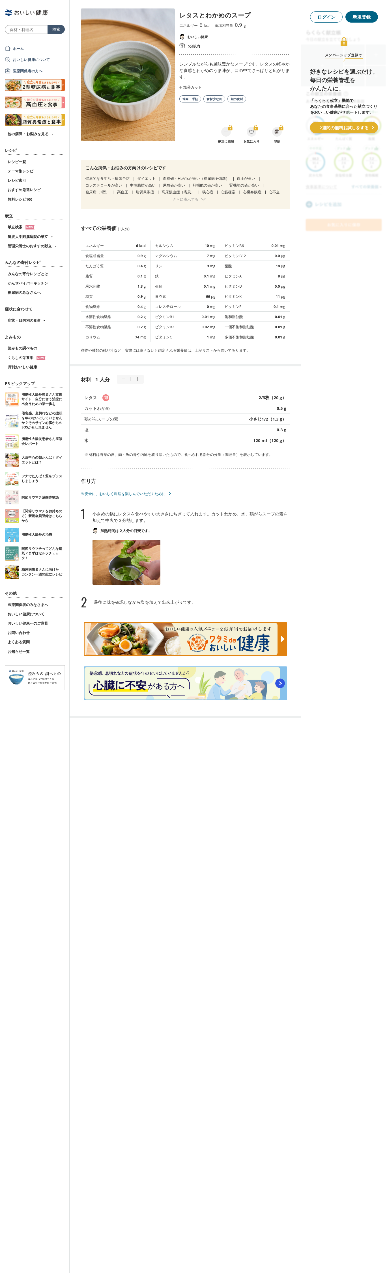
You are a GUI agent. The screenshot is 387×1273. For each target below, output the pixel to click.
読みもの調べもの (22, 348)
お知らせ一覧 (19, 651)
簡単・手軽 (190, 99)
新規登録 (361, 17)
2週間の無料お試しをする (344, 127)
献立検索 (21, 226)
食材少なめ (214, 99)
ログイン (326, 17)
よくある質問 (19, 641)
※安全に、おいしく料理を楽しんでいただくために (123, 493)
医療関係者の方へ (27, 70)
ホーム (18, 48)
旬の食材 (237, 99)
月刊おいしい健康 (22, 366)
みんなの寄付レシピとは (28, 273)
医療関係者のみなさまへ (28, 604)
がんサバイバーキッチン (28, 283)
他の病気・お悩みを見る (28, 133)
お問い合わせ (19, 632)
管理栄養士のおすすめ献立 (30, 245)
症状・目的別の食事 (24, 320)
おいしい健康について (31, 59)
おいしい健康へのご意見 (28, 623)
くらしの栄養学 (27, 357)
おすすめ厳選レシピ (24, 189)
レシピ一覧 (17, 161)
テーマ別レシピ (20, 171)
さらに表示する (185, 199)
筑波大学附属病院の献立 (28, 236)
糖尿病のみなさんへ (24, 292)
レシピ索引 (17, 180)
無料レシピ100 (20, 199)
